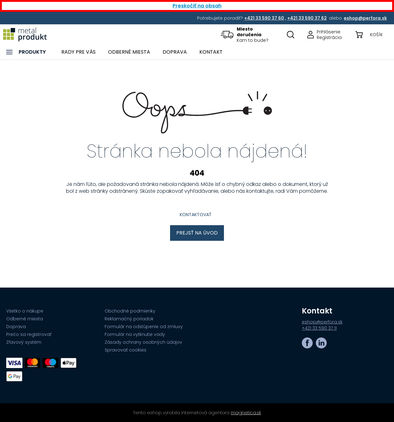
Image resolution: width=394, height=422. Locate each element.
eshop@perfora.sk (322, 322)
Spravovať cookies (125, 350)
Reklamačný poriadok (129, 319)
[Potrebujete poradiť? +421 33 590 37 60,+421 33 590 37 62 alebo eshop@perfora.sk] (264, 18)
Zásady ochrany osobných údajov (143, 342)
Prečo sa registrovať (28, 334)
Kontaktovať (195, 214)
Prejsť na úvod (197, 232)
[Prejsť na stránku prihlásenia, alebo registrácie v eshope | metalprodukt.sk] (322, 34)
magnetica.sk (246, 413)
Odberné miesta (24, 319)
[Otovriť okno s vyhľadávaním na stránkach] (291, 34)
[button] (249, 34)
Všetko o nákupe (24, 311)
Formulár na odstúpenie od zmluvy (144, 326)
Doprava (16, 326)
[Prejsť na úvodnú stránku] (25, 34)
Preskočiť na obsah (197, 5)
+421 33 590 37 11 (319, 328)
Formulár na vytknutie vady (135, 334)
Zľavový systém (23, 342)
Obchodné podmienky (130, 311)
